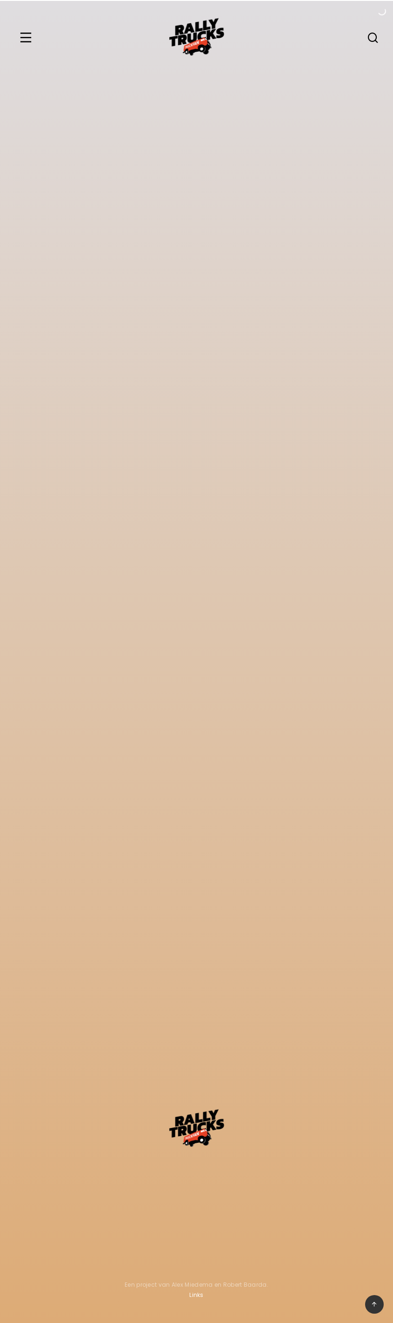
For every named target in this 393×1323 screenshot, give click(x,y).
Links (196, 1295)
